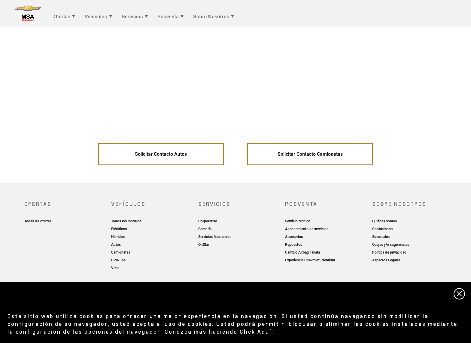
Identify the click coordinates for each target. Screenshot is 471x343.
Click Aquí (256, 331)
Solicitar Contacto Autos (161, 154)
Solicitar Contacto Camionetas (310, 154)
